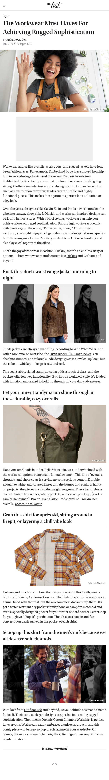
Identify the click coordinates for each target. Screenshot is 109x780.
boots (70, 171)
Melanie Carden (16, 39)
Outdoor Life (33, 710)
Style (6, 16)
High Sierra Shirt (73, 597)
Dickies (72, 256)
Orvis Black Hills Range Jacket (70, 354)
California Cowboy (96, 583)
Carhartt (68, 176)
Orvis (102, 340)
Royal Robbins (97, 701)
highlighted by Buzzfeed (20, 181)
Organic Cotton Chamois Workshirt (65, 720)
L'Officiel (48, 214)
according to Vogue (28, 504)
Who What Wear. (85, 349)
